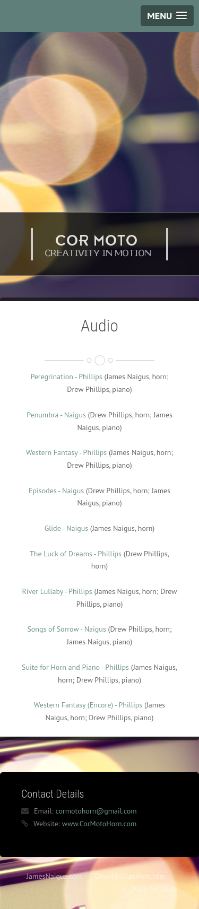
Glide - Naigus (66, 528)
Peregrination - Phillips (66, 376)
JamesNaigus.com (54, 876)
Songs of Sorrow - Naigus (66, 629)
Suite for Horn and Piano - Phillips (75, 667)
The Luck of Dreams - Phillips (76, 553)
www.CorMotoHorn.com (99, 823)
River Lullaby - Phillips (57, 591)
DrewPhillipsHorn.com (130, 876)
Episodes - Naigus (56, 490)
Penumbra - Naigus (56, 414)
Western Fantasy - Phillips (66, 452)
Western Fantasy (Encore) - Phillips (88, 705)
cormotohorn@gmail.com (95, 811)
